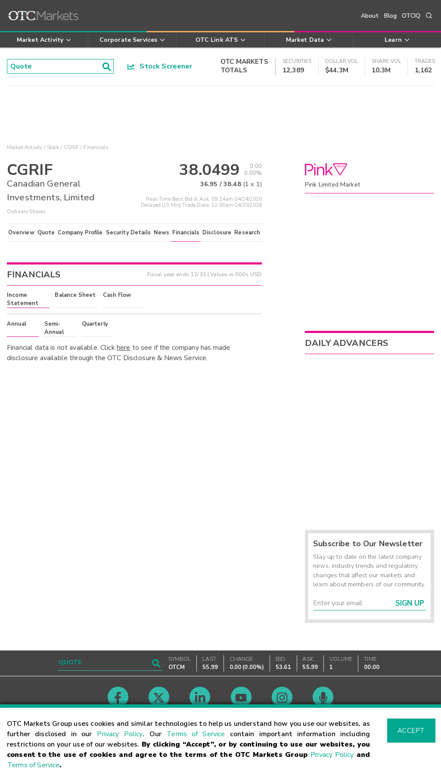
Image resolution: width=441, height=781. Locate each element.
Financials (185, 232)
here (123, 347)
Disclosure (217, 232)
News (162, 232)
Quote (46, 232)
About (370, 16)
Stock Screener (160, 66)
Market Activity (24, 147)
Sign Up (409, 603)
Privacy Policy (120, 734)
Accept (411, 730)
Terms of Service (196, 734)
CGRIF (71, 147)
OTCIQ (411, 16)
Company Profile (80, 232)
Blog (390, 16)
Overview (21, 232)
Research (247, 232)
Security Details (128, 232)
